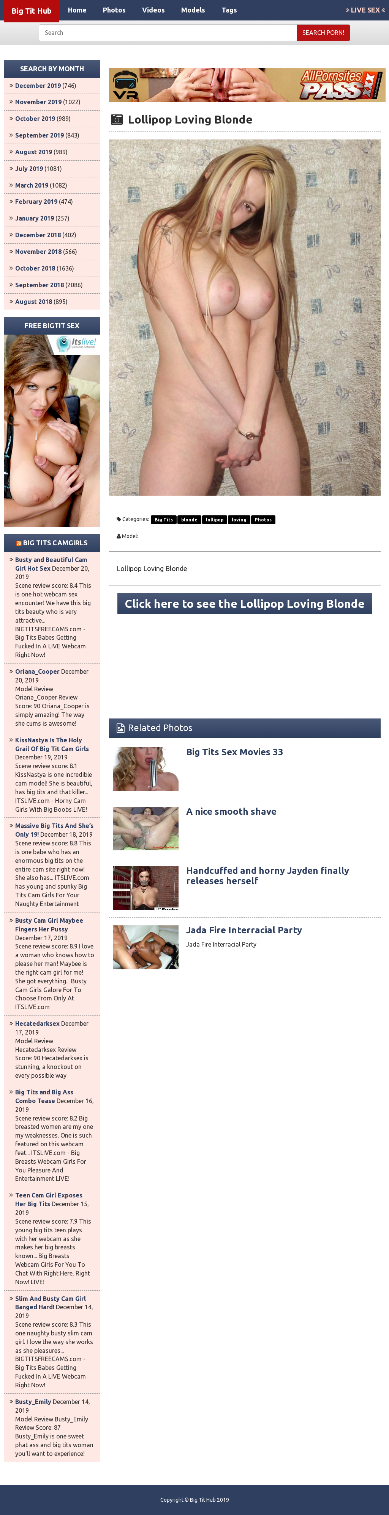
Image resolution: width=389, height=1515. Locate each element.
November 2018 (38, 251)
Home (77, 10)
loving (239, 519)
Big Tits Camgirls (55, 542)
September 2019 (39, 135)
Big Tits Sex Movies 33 (234, 752)
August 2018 (33, 301)
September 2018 (39, 285)
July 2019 (29, 168)
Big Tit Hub (31, 10)
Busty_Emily (33, 1401)
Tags (229, 10)
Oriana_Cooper (37, 671)
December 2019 (38, 85)
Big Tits (164, 519)
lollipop (214, 519)
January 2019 (34, 218)
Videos (153, 10)
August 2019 (33, 152)
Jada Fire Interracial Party (244, 930)
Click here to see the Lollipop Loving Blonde (245, 603)
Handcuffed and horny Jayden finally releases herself (267, 875)
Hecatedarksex (37, 1023)
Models (193, 10)
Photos (114, 10)
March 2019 (31, 185)
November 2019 (38, 102)
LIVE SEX (365, 10)
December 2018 (38, 235)
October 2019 (35, 118)
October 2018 (35, 268)
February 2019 (36, 201)
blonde (189, 519)
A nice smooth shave (231, 811)
